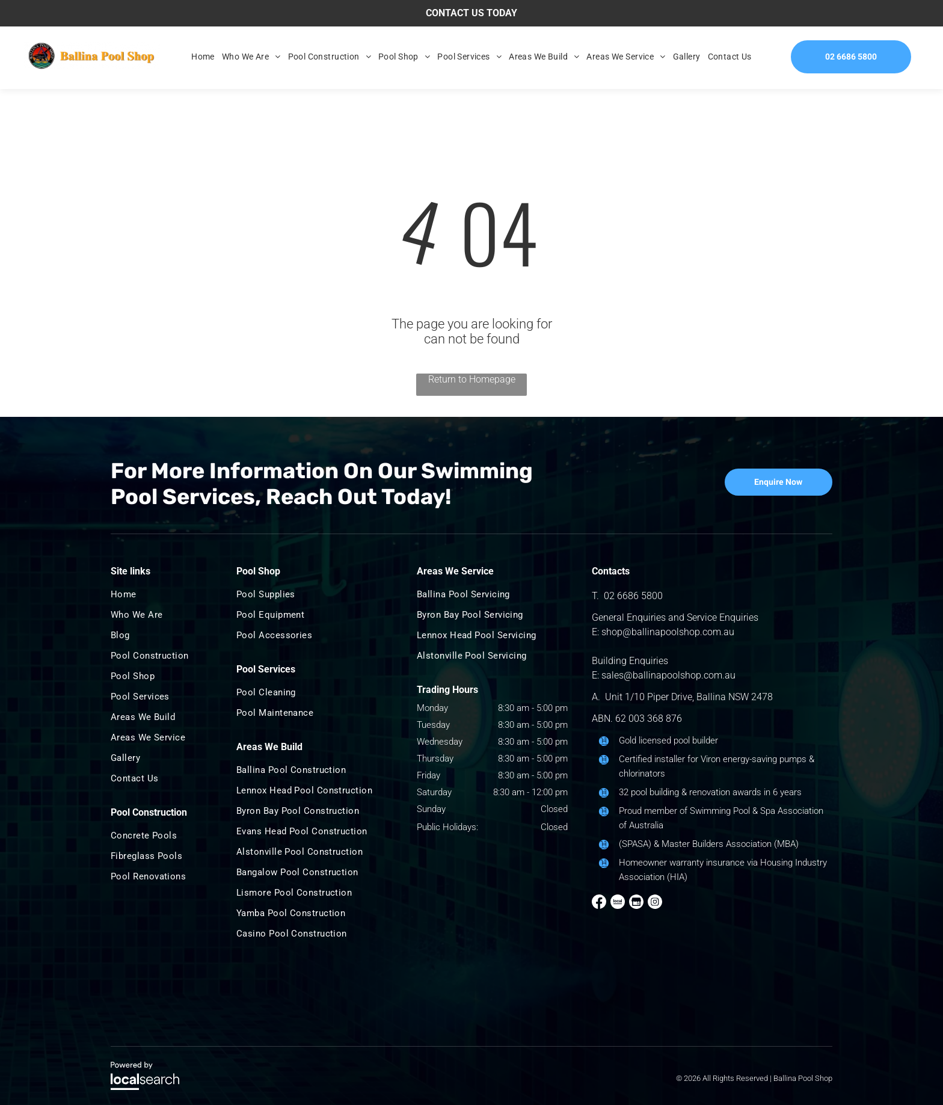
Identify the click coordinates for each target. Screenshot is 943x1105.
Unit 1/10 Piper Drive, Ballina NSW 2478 (689, 697)
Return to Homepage (471, 379)
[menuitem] (203, 56)
